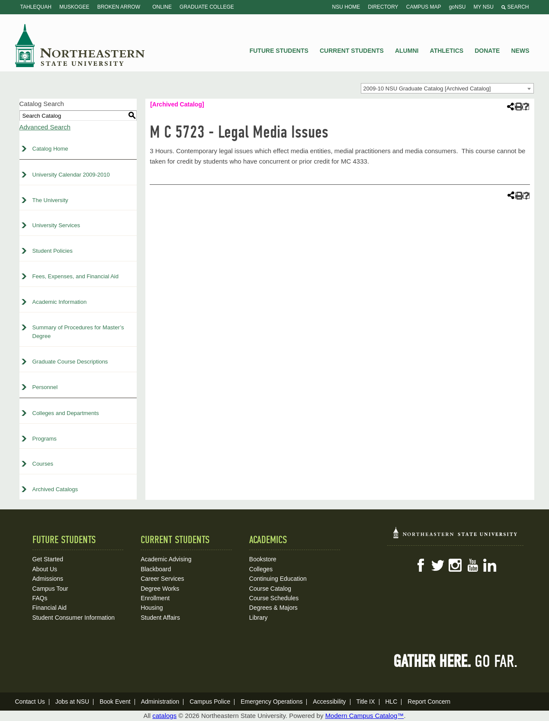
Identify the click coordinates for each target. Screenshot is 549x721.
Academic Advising (166, 559)
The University (50, 200)
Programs (44, 438)
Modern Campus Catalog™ (364, 715)
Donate (487, 50)
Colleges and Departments (65, 413)
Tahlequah (35, 7)
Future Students (279, 50)
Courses (42, 463)
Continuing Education (278, 578)
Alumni (406, 50)
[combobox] (447, 88)
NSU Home (346, 7)
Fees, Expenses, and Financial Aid (75, 276)
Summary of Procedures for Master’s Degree (78, 332)
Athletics (447, 50)
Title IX (365, 701)
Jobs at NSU (72, 701)
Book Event (115, 701)
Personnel (45, 387)
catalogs (164, 715)
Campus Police (209, 701)
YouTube (472, 565)
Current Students (352, 50)
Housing (152, 607)
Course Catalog (270, 588)
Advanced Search (45, 127)
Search (515, 7)
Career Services (162, 578)
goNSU (457, 7)
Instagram (455, 565)
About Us (45, 569)
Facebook (420, 565)
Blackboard (156, 569)
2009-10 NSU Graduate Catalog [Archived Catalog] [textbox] (427, 88)
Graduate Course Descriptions (70, 361)
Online (162, 7)
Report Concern (429, 701)
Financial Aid (49, 607)
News (520, 50)
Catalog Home (50, 148)
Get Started (48, 559)
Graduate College (207, 7)
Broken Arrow (118, 7)
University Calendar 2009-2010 (71, 174)
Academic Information (59, 302)
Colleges (261, 569)
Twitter (437, 565)
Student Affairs (160, 617)
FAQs (40, 598)
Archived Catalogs (55, 489)
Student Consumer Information (73, 617)
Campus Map (423, 7)
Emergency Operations (271, 701)
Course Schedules (274, 598)
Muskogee (74, 7)
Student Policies (52, 251)
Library (258, 617)
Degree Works (160, 588)
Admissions (48, 578)
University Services (56, 225)
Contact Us (30, 701)
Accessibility (329, 701)
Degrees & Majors (273, 607)
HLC (391, 701)
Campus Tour (50, 588)
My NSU (484, 7)
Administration (160, 701)
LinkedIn (489, 565)
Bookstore (262, 559)
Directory (383, 7)
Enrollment (155, 598)
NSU (80, 45)
